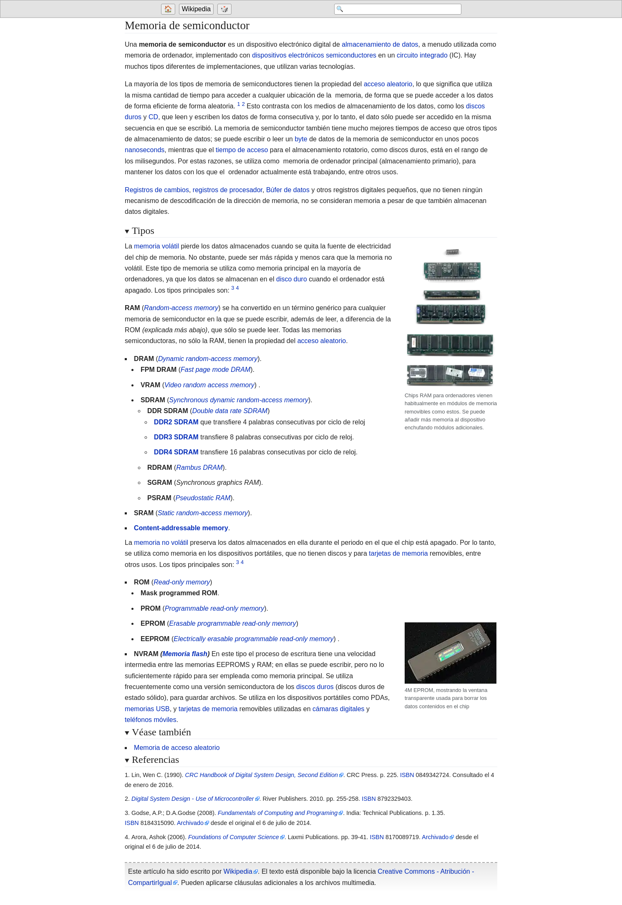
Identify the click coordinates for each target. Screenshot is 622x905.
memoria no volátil (161, 542)
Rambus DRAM (199, 467)
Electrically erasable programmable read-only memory (253, 638)
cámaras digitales (338, 708)
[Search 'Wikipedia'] (394, 9)
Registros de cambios (157, 189)
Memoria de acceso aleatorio (176, 747)
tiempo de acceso (242, 149)
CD (153, 116)
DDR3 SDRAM (176, 437)
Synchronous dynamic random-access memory (238, 400)
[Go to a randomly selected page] (226, 9)
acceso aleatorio (388, 84)
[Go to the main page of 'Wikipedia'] (197, 9)
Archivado (190, 823)
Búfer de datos (288, 189)
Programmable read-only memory (214, 608)
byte (301, 139)
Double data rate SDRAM (230, 410)
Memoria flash (185, 653)
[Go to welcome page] (169, 9)
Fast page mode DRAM (215, 369)
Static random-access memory (203, 512)
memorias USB (147, 708)
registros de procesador (227, 189)
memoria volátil (156, 246)
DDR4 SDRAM (176, 452)
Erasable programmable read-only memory (232, 623)
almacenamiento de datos (380, 44)
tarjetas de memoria (398, 553)
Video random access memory (209, 385)
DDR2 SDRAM (176, 422)
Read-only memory (182, 582)
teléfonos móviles (150, 719)
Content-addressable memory (181, 527)
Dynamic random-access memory (207, 358)
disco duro (291, 279)
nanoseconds (144, 149)
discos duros (315, 686)
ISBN (407, 775)
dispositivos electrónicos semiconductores (314, 55)
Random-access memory (181, 307)
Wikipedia (196, 9)
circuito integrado (422, 55)
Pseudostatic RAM (203, 497)
